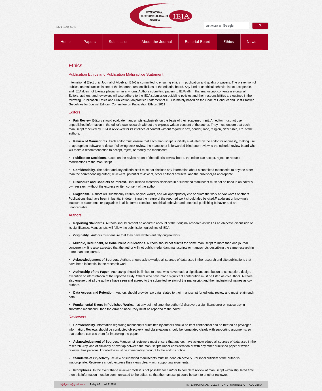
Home (66, 42)
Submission (119, 42)
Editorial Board (197, 42)
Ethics (228, 42)
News (251, 42)
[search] (226, 26)
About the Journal (157, 42)
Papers (90, 42)
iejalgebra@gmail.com (72, 384)
